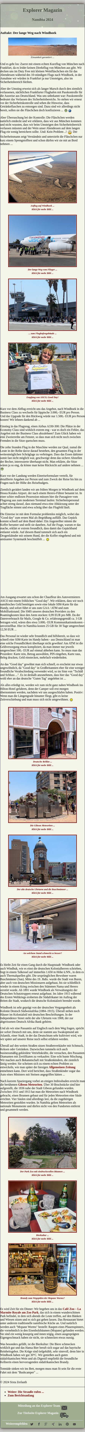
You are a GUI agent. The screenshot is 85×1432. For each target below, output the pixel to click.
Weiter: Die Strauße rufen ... (26, 1391)
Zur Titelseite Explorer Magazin (42, 1413)
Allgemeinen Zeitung (62, 1067)
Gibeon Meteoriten (30, 1084)
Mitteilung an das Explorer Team (42, 1405)
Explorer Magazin (42, 10)
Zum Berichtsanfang (21, 1395)
